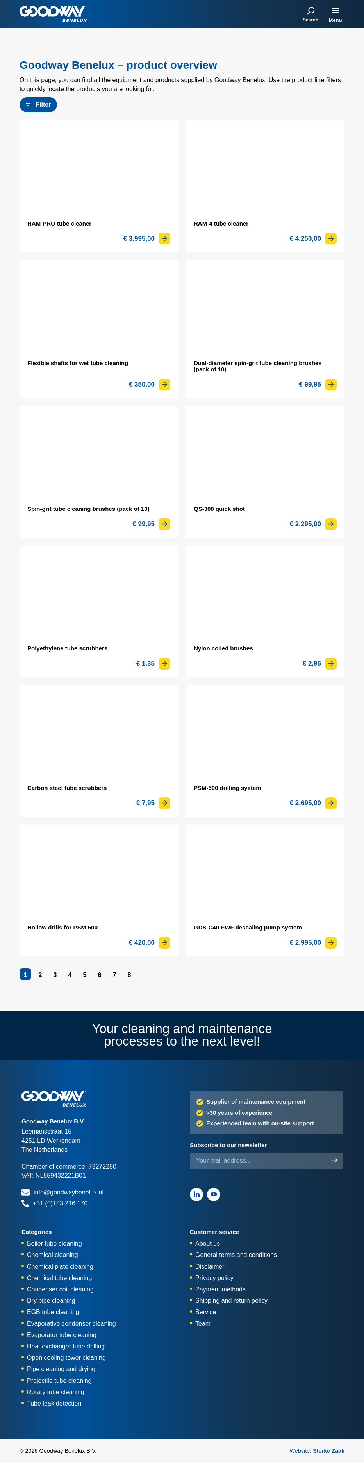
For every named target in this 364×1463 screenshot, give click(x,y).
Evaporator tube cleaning (61, 1335)
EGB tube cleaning (53, 1312)
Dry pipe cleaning (51, 1300)
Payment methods (220, 1289)
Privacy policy (214, 1278)
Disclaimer (210, 1266)
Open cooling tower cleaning (66, 1357)
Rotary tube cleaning (55, 1392)
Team (203, 1323)
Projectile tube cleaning (59, 1380)
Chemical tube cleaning (59, 1278)
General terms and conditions (236, 1255)
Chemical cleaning (52, 1255)
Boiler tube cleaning (54, 1243)
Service (205, 1312)
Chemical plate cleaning (60, 1266)
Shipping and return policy (231, 1300)
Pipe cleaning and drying (61, 1369)
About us (207, 1243)
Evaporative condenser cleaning (71, 1323)
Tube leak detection (54, 1403)
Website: (316, 1451)
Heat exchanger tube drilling (66, 1346)
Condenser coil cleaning (60, 1289)
